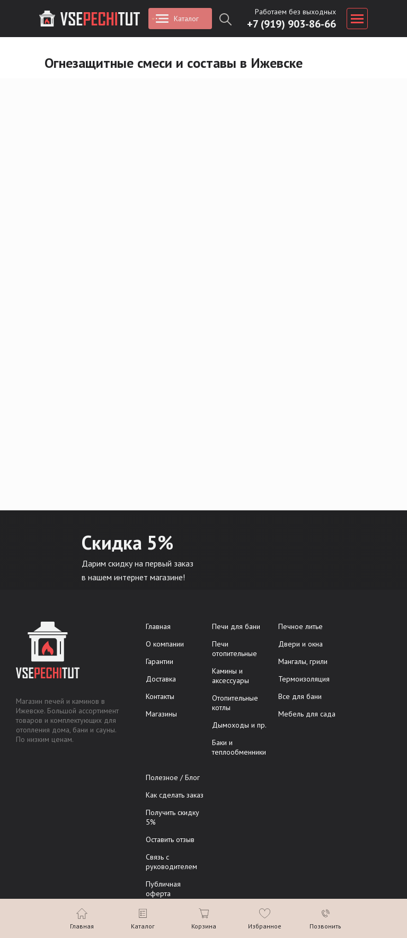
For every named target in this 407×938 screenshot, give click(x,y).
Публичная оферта (163, 888)
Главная (158, 626)
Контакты (160, 696)
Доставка (161, 679)
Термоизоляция (304, 679)
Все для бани (300, 696)
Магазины (161, 714)
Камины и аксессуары (230, 675)
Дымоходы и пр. (239, 725)
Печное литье (300, 626)
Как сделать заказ (175, 795)
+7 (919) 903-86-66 (291, 24)
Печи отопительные (234, 648)
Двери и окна (300, 644)
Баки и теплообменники (239, 747)
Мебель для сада (306, 714)
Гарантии (159, 661)
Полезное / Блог (173, 777)
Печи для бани (236, 626)
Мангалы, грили (303, 661)
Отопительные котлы (235, 702)
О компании (165, 644)
